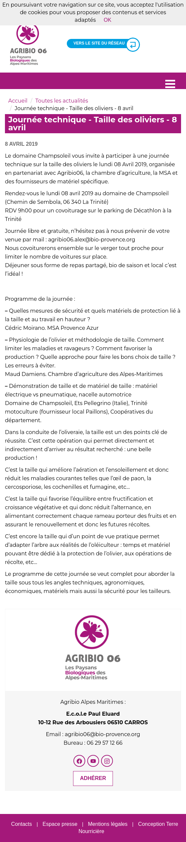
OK (107, 20)
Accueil (17, 101)
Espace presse (59, 824)
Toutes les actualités (61, 101)
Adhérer (93, 778)
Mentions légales (107, 824)
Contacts (21, 824)
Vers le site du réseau (103, 43)
